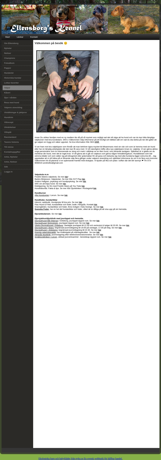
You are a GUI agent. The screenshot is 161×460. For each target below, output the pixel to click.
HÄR (97, 142)
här (66, 177)
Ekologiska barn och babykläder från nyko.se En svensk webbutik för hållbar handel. (80, 458)
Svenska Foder (42, 209)
